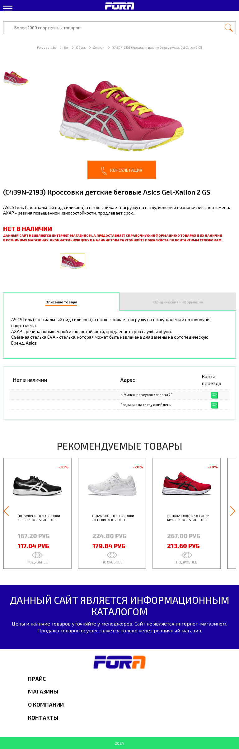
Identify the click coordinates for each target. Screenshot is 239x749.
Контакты (43, 717)
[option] (119, 121)
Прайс (37, 678)
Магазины (43, 691)
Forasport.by (46, 47)
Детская (99, 47)
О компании (46, 704)
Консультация (121, 171)
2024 (119, 743)
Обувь (81, 47)
